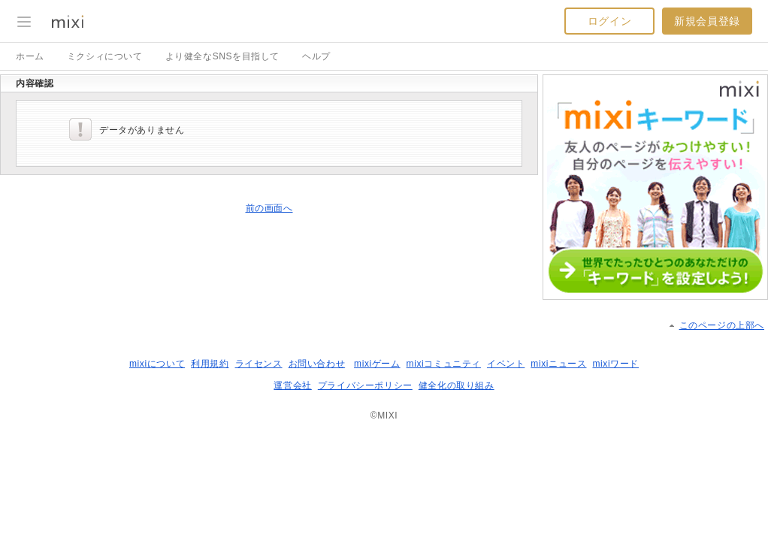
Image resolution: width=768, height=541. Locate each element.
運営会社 (292, 385)
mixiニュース (558, 363)
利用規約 (209, 363)
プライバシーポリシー (365, 385)
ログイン (609, 21)
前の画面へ (269, 208)
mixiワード (615, 363)
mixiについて (157, 363)
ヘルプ (316, 56)
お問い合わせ (317, 363)
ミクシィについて (105, 56)
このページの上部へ (721, 325)
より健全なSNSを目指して (222, 56)
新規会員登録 (707, 21)
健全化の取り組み (456, 385)
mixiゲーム (377, 363)
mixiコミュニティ (444, 363)
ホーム (30, 56)
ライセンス (259, 363)
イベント (506, 363)
